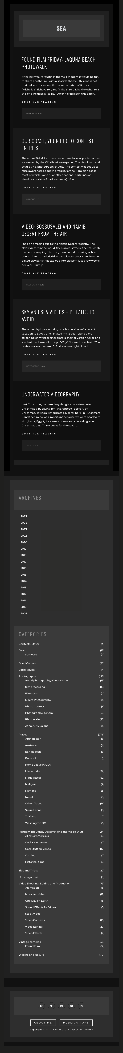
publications (76, 1029)
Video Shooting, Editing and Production (44, 890)
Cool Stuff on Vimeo (38, 855)
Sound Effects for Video (40, 914)
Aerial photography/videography (46, 687)
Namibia (30, 797)
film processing (35, 693)
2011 (23, 607)
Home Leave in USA (38, 771)
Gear (22, 657)
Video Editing (34, 933)
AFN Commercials (37, 842)
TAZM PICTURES (61, 1036)
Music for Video (35, 901)
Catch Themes (84, 1036)
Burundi (30, 765)
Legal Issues (27, 676)
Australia (31, 752)
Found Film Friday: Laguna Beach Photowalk (55, 64)
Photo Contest (34, 713)
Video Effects (33, 940)
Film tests (31, 700)
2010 (24, 613)
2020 (24, 549)
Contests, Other (29, 650)
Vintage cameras (30, 948)
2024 (24, 529)
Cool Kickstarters (36, 849)
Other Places (33, 810)
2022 (24, 542)
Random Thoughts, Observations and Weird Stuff (51, 838)
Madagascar (33, 784)
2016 (23, 575)
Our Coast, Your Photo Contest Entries (51, 147)
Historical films (34, 868)
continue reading (39, 103)
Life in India (32, 778)
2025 (24, 523)
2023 (24, 536)
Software (31, 661)
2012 (23, 601)
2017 (23, 568)
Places (23, 741)
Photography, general (39, 719)
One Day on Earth (36, 907)
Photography (27, 683)
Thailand (30, 823)
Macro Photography (38, 706)
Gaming (30, 862)
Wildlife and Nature (31, 961)
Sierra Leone (33, 817)
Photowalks (33, 726)
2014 (24, 588)
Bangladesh (33, 758)
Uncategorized (28, 884)
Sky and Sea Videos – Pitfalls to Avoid (59, 322)
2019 (23, 555)
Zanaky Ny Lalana (37, 732)
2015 (23, 581)
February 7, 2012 (35, 290)
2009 (24, 620)
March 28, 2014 (34, 115)
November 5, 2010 (35, 373)
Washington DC (35, 830)
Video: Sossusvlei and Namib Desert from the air (58, 234)
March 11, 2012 (33, 202)
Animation (32, 894)
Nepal (29, 804)
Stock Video (33, 920)
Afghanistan (33, 745)
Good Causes (27, 670)
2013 (23, 594)
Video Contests (35, 927)
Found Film (32, 953)
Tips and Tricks (28, 877)
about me (43, 1029)
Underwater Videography (54, 401)
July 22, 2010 (32, 452)
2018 (23, 562)
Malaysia (30, 791)
